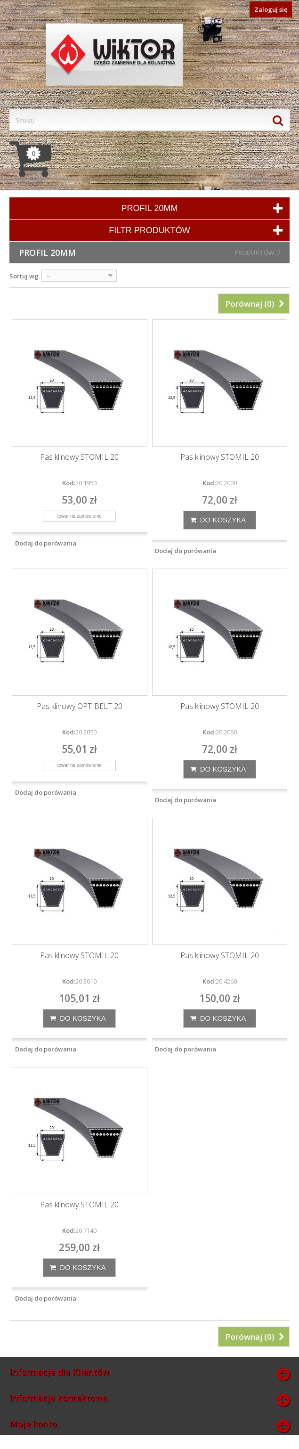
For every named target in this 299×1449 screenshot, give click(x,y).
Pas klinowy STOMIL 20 (79, 457)
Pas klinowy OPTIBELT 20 (79, 706)
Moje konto (33, 1423)
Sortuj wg (24, 276)
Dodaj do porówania (45, 543)
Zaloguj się (270, 9)
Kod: (68, 483)
